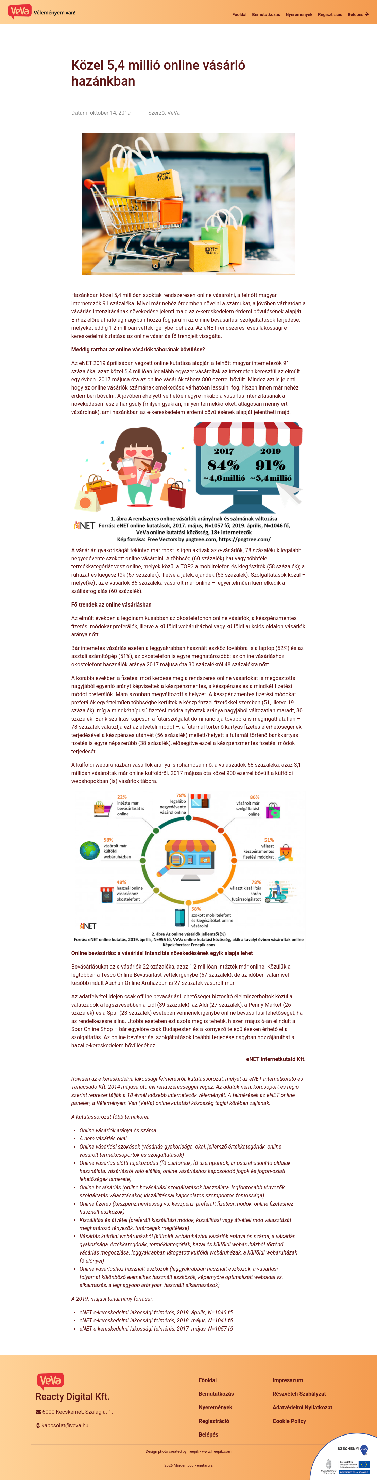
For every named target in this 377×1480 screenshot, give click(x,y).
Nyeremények (216, 1407)
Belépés (209, 1434)
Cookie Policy (289, 1421)
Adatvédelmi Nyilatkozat (302, 1407)
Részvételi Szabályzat (299, 1394)
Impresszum (288, 1380)
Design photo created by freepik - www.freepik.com (188, 1451)
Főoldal (208, 1380)
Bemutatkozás (216, 1394)
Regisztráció (214, 1421)
